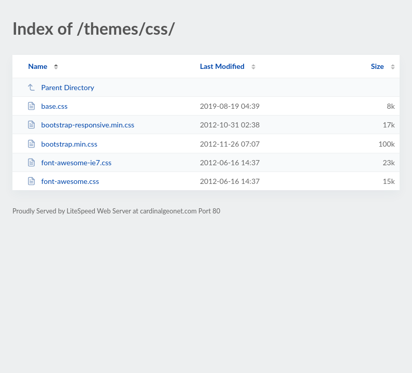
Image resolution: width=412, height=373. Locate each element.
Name (37, 66)
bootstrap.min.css (62, 143)
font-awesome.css (63, 181)
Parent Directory (60, 87)
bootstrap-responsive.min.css (80, 124)
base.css (47, 106)
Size (377, 66)
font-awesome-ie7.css (69, 162)
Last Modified (222, 66)
